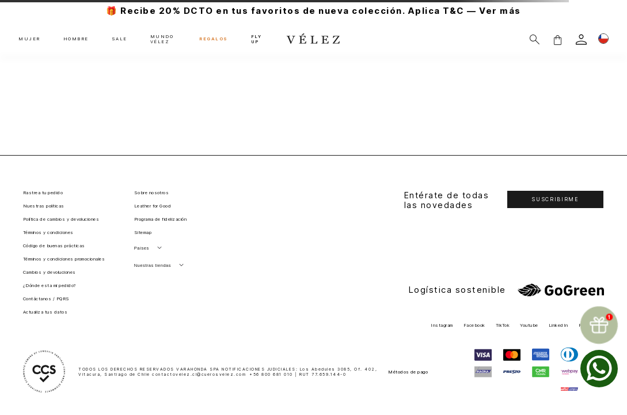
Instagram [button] (442, 325)
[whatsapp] (599, 368)
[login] (581, 39)
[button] (557, 39)
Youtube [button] (529, 325)
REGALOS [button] (213, 39)
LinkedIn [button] (558, 325)
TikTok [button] (503, 325)
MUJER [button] (29, 39)
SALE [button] (119, 39)
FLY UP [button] (256, 39)
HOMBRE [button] (76, 39)
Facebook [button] (474, 325)
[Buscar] (534, 39)
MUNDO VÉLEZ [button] (162, 39)
